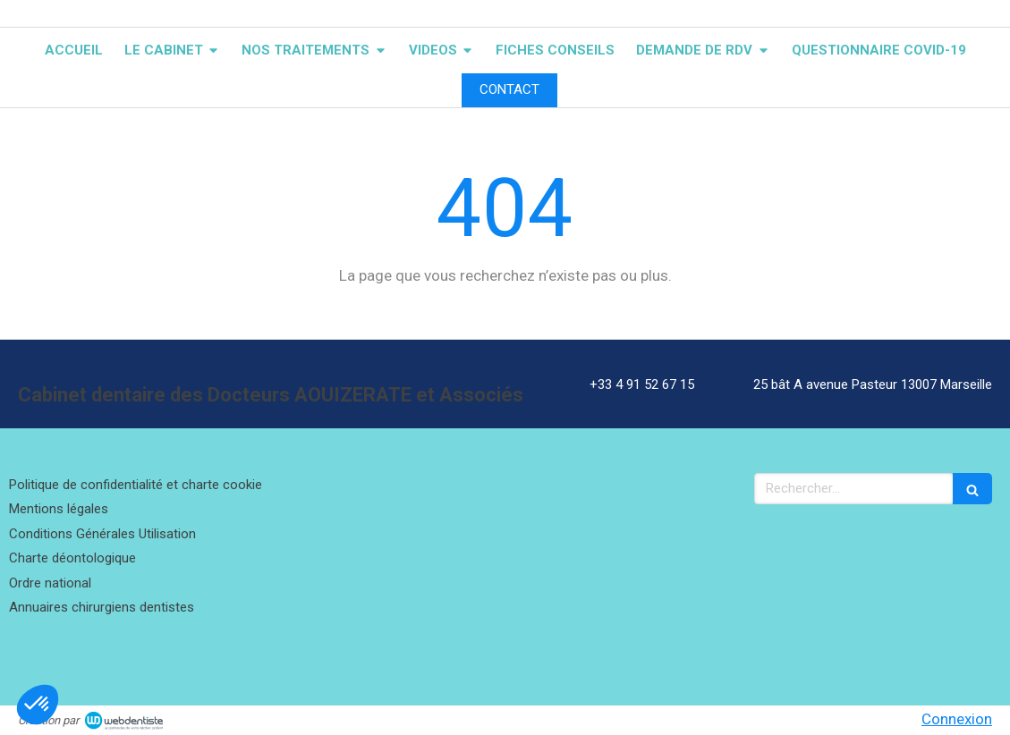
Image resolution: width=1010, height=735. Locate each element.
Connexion (956, 719)
